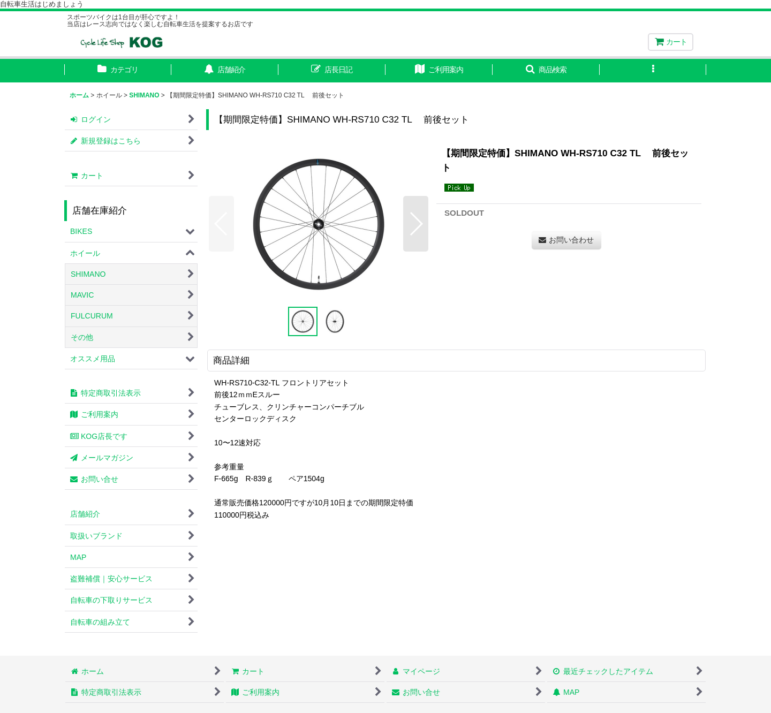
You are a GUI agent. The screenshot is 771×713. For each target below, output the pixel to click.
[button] (546, 70)
